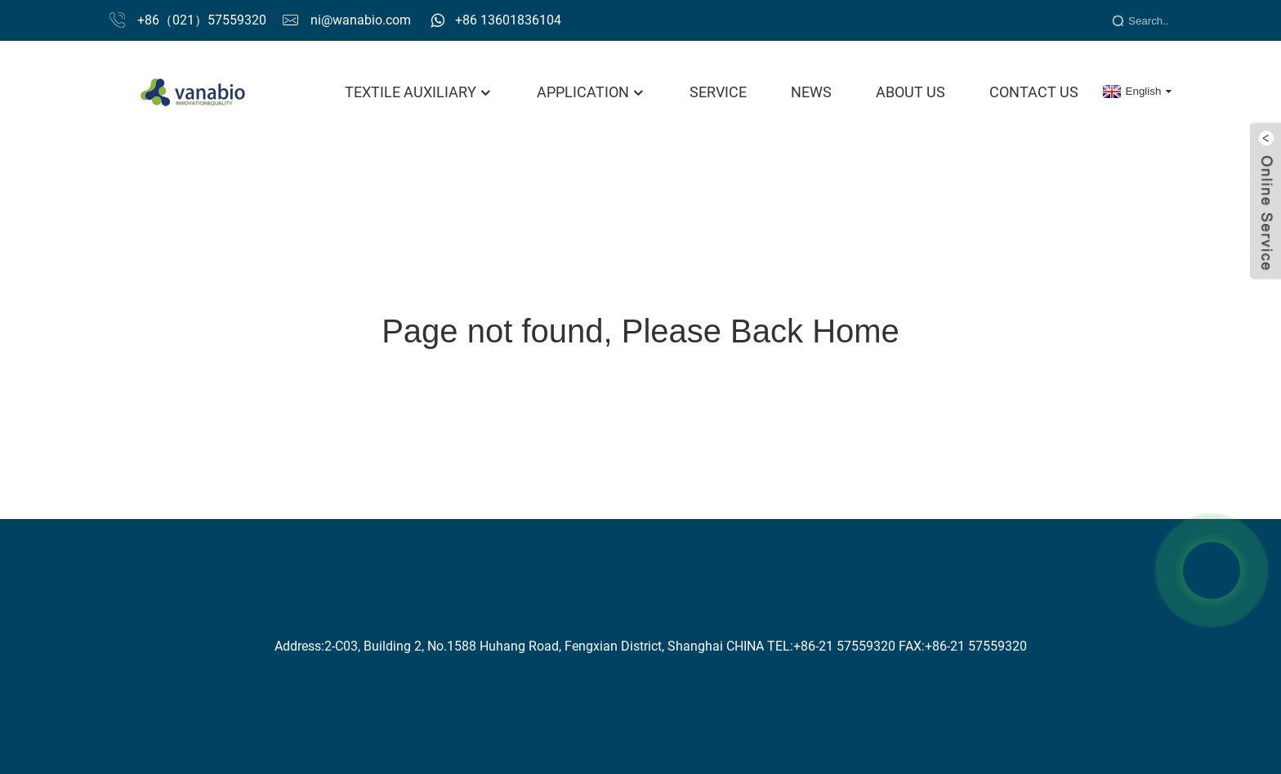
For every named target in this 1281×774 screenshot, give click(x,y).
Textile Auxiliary (419, 92)
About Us (910, 92)
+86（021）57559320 (201, 20)
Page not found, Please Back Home (640, 331)
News (811, 92)
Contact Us (1033, 92)
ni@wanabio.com (360, 20)
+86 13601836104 (508, 20)
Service (718, 92)
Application (591, 92)
